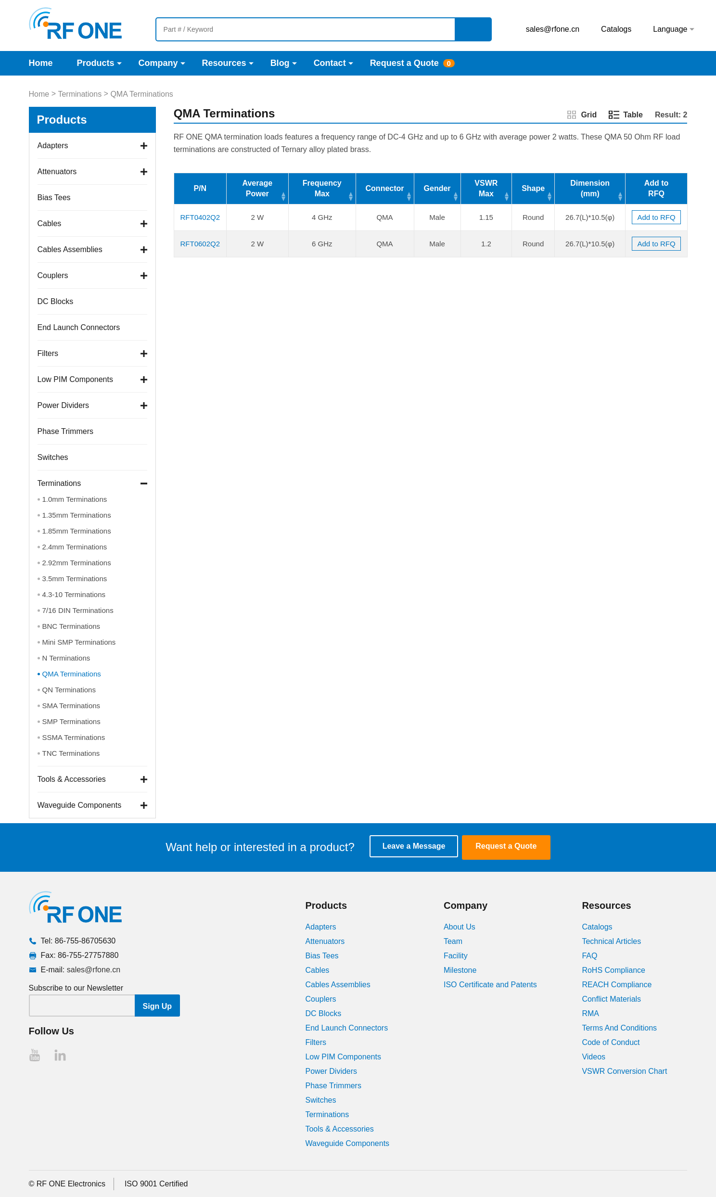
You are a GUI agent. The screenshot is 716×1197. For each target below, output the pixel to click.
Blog (280, 63)
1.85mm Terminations (76, 531)
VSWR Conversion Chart (624, 1071)
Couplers (53, 275)
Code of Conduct (610, 1042)
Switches (53, 457)
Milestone (460, 970)
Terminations (80, 94)
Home (41, 63)
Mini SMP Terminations (79, 642)
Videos (593, 1056)
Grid (589, 115)
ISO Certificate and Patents (490, 984)
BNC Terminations (71, 626)
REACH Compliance (617, 984)
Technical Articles (611, 941)
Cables (50, 223)
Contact (330, 63)
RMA (590, 1013)
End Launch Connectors (79, 327)
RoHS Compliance (613, 970)
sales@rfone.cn (552, 29)
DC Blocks (56, 301)
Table (633, 115)
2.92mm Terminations (76, 563)
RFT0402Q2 (200, 217)
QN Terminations (69, 690)
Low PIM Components (75, 379)
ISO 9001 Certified (156, 1183)
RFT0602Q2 (200, 244)
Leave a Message (418, 847)
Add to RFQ (656, 217)
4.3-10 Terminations (73, 594)
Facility (456, 955)
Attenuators (57, 171)
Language (670, 29)
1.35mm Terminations (76, 515)
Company (158, 63)
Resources (224, 63)
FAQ (589, 955)
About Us (459, 926)
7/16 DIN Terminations (78, 610)
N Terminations (66, 658)
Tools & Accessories (72, 779)
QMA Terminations (141, 94)
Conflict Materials (611, 998)
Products (96, 63)
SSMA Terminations (73, 737)
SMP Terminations (71, 721)
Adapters (53, 145)
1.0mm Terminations (74, 499)
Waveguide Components (80, 805)
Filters (48, 353)
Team (453, 941)
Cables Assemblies (70, 249)
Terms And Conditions (619, 1027)
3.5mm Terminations (74, 578)
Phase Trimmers (65, 431)
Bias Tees (54, 197)
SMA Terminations (71, 705)
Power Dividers (64, 405)
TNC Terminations (71, 753)
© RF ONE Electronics (67, 1183)
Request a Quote (404, 63)
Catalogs (616, 29)
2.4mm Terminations (74, 547)
